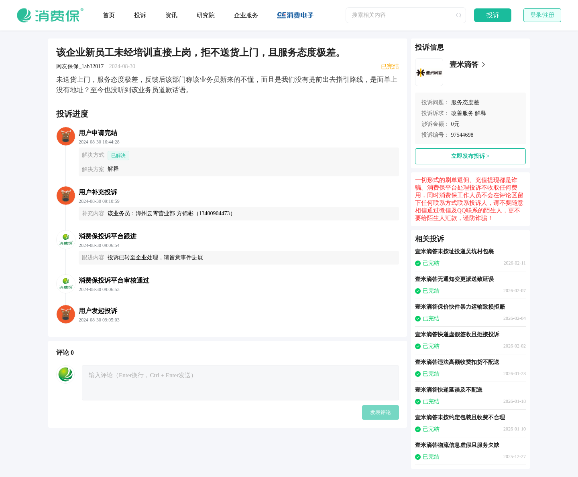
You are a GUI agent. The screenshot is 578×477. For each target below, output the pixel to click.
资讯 (171, 15)
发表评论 (380, 412)
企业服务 (246, 15)
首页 (109, 15)
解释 (480, 113)
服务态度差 (465, 102)
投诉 (140, 15)
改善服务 (462, 113)
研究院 (206, 15)
